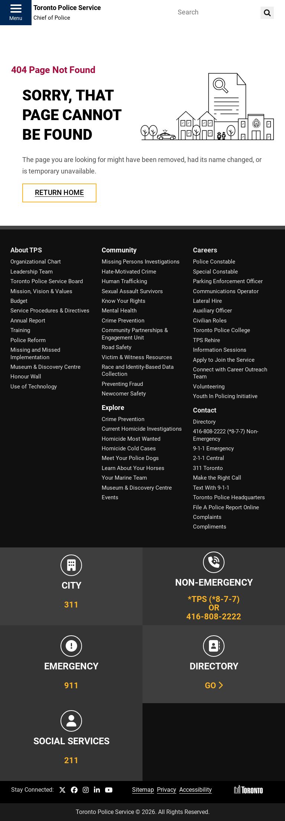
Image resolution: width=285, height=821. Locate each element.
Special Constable (215, 271)
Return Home (59, 192)
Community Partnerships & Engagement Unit (135, 334)
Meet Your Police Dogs (130, 458)
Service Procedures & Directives (49, 310)
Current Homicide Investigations (142, 429)
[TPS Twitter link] (62, 790)
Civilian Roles (210, 320)
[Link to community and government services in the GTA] (71, 742)
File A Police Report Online (226, 507)
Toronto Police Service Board (46, 281)
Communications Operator (226, 291)
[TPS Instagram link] (86, 790)
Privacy (166, 789)
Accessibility (195, 789)
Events (110, 497)
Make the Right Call (217, 477)
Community (119, 250)
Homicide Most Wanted (131, 439)
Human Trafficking (124, 281)
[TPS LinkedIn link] (97, 790)
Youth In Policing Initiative (225, 396)
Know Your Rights (123, 301)
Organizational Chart (35, 261)
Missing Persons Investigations (141, 261)
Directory (204, 421)
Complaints (207, 517)
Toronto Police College (221, 330)
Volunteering (209, 386)
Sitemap (143, 789)
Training (20, 330)
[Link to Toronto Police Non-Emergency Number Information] (213, 586)
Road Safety (116, 347)
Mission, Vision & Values (41, 291)
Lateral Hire (207, 301)
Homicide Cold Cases (129, 448)
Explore (113, 407)
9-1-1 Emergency (213, 448)
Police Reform (28, 340)
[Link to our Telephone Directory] (213, 664)
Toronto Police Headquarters (229, 497)
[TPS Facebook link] (74, 790)
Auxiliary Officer (212, 310)
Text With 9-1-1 (211, 487)
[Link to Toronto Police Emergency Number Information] (71, 664)
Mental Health (119, 310)
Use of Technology (33, 386)
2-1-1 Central (208, 458)
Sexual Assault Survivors (132, 291)
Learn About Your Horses (133, 468)
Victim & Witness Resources (137, 357)
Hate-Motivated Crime (129, 271)
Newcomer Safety (124, 393)
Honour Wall (25, 376)
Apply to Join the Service (224, 360)
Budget (18, 301)
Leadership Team (31, 271)
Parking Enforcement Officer (228, 281)
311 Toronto (208, 468)
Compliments (209, 526)
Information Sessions (219, 350)
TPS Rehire (206, 340)
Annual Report (27, 320)
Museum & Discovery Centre (45, 367)
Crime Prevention (123, 320)
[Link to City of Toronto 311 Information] (71, 586)
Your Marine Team (124, 477)
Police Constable (214, 261)
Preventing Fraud (122, 384)
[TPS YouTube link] (109, 790)
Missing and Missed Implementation (35, 353)
